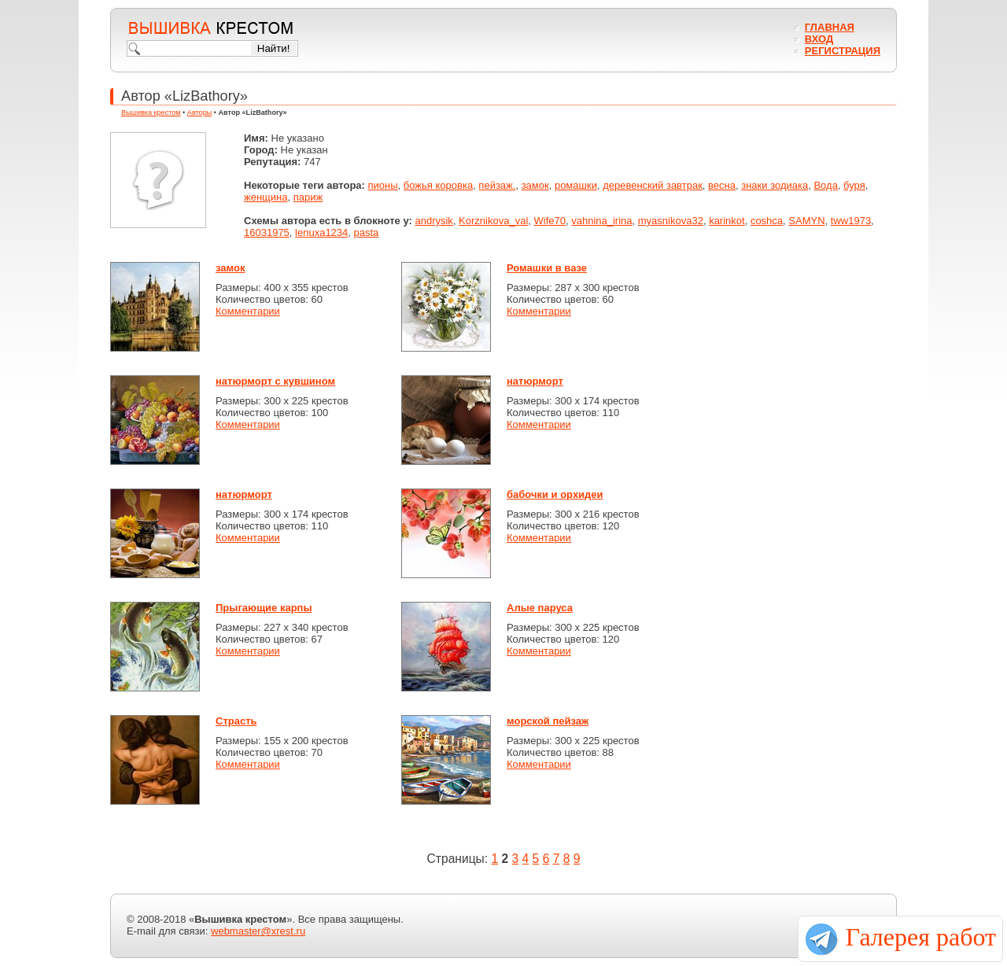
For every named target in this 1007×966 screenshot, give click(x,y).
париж (308, 197)
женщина (265, 197)
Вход (819, 39)
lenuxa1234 (321, 232)
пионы (383, 185)
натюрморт (535, 381)
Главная (829, 27)
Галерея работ (921, 937)
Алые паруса (540, 608)
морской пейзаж (547, 721)
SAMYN (806, 221)
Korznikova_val (493, 221)
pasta (366, 232)
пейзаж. (496, 185)
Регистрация (842, 51)
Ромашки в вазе (547, 268)
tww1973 (851, 221)
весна (722, 185)
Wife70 (550, 221)
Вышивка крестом (151, 112)
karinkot (727, 221)
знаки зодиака (774, 185)
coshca (767, 221)
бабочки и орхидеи (555, 494)
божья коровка (438, 185)
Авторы (199, 112)
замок (535, 185)
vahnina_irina (601, 221)
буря (854, 185)
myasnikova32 (670, 221)
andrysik (433, 221)
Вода (825, 185)
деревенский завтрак (653, 185)
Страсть (236, 721)
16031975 (267, 232)
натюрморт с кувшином (275, 381)
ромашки (576, 185)
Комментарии (248, 311)
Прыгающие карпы (264, 608)
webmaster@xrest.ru (258, 931)
